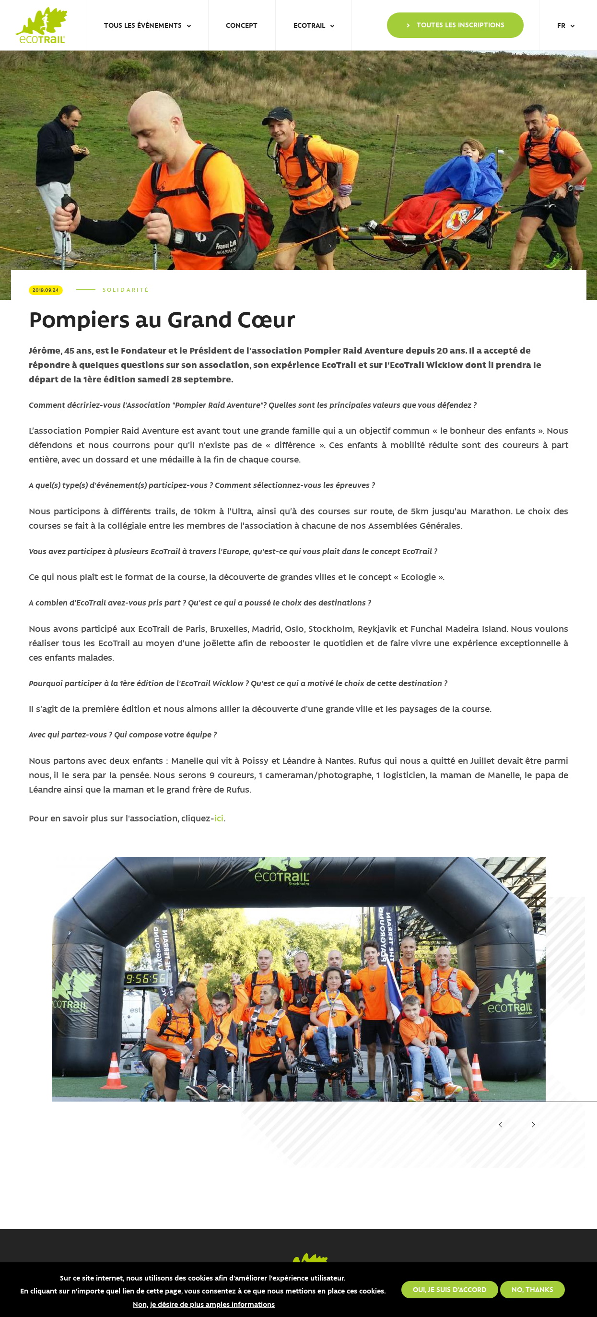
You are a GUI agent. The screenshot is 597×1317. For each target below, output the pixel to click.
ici (218, 818)
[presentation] (501, 1125)
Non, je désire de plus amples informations (204, 1304)
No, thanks (532, 1289)
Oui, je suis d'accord (450, 1289)
